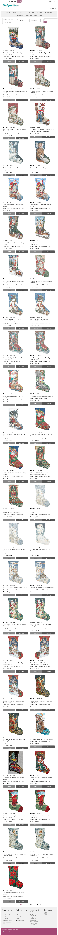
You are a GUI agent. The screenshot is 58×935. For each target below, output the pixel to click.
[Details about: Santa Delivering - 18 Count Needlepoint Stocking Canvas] (36, 366)
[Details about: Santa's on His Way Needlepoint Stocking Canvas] (36, 443)
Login (19, 1)
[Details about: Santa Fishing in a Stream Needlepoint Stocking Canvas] (9, 61)
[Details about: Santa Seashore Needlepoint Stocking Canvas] (9, 213)
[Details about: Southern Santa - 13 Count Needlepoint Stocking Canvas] (36, 710)
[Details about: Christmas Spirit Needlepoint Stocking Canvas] (36, 558)
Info (18, 918)
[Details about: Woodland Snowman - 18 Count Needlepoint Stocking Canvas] (36, 328)
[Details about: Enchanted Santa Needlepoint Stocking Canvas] (36, 520)
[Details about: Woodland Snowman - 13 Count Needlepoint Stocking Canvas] (9, 328)
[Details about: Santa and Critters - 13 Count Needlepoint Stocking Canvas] (36, 100)
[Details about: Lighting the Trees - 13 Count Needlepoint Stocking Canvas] (9, 633)
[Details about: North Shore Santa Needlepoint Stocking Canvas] (9, 443)
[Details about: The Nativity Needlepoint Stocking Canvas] (9, 595)
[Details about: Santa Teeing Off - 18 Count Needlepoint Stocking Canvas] (36, 825)
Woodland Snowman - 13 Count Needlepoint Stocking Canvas (12, 320)
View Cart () (51, 1)
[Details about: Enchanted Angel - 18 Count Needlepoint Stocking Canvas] (36, 863)
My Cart (32, 917)
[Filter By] (51, 19)
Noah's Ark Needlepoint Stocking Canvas (41, 739)
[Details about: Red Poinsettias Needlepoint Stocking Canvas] (9, 901)
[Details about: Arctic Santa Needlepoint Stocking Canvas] (9, 175)
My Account (33, 915)
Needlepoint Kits (7, 915)
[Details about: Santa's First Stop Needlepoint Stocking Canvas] (36, 786)
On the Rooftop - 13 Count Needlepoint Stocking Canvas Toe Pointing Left (41, 663)
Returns (5, 932)
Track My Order (34, 921)
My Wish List (33, 918)
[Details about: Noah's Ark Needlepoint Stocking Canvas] (36, 746)
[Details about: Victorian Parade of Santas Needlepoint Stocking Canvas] (36, 290)
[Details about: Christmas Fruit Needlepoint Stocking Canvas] (9, 786)
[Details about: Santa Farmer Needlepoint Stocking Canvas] (36, 137)
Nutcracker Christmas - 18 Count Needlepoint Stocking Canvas (12, 511)
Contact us (19, 915)
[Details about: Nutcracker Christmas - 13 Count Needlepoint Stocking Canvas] (36, 481)
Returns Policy (33, 923)
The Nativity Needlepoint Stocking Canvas (15, 587)
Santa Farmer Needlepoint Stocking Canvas (42, 129)
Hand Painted (48, 12)
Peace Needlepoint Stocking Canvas (40, 168)
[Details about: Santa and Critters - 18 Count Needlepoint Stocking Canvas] (9, 138)
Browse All (15, 12)
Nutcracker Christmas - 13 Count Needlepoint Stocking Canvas (39, 473)
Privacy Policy (33, 924)
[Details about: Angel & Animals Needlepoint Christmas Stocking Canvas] (36, 251)
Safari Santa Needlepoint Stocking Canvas (41, 396)
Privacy (11, 932)
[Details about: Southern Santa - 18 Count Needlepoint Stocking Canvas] (9, 748)
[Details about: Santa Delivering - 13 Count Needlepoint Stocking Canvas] (9, 366)
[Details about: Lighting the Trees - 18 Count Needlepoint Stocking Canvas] (36, 633)
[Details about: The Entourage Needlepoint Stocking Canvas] (9, 290)
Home (8, 12)
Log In (31, 914)
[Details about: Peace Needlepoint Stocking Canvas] (36, 175)
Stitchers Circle (20, 920)
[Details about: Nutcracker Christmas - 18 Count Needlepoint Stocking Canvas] (9, 520)
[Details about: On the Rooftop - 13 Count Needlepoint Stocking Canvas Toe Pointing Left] (36, 671)
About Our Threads (21, 916)
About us (19, 913)
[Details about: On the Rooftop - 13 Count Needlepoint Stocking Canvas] (9, 671)
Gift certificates (6, 924)
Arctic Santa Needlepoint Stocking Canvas (15, 168)
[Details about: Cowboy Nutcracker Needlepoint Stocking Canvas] (36, 61)
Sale (40, 15)
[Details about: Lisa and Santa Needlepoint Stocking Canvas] (9, 251)
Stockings (39, 12)
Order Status (33, 920)
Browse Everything (7, 922)
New (35, 15)
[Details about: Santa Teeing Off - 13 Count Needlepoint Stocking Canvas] (9, 825)
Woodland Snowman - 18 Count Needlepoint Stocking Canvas (39, 320)
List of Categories (7, 920)
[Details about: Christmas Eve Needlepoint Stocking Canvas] (9, 405)
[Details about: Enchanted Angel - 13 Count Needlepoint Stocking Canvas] (9, 863)
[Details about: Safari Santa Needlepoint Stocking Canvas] (36, 403)
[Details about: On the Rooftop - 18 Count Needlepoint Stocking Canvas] (9, 710)
